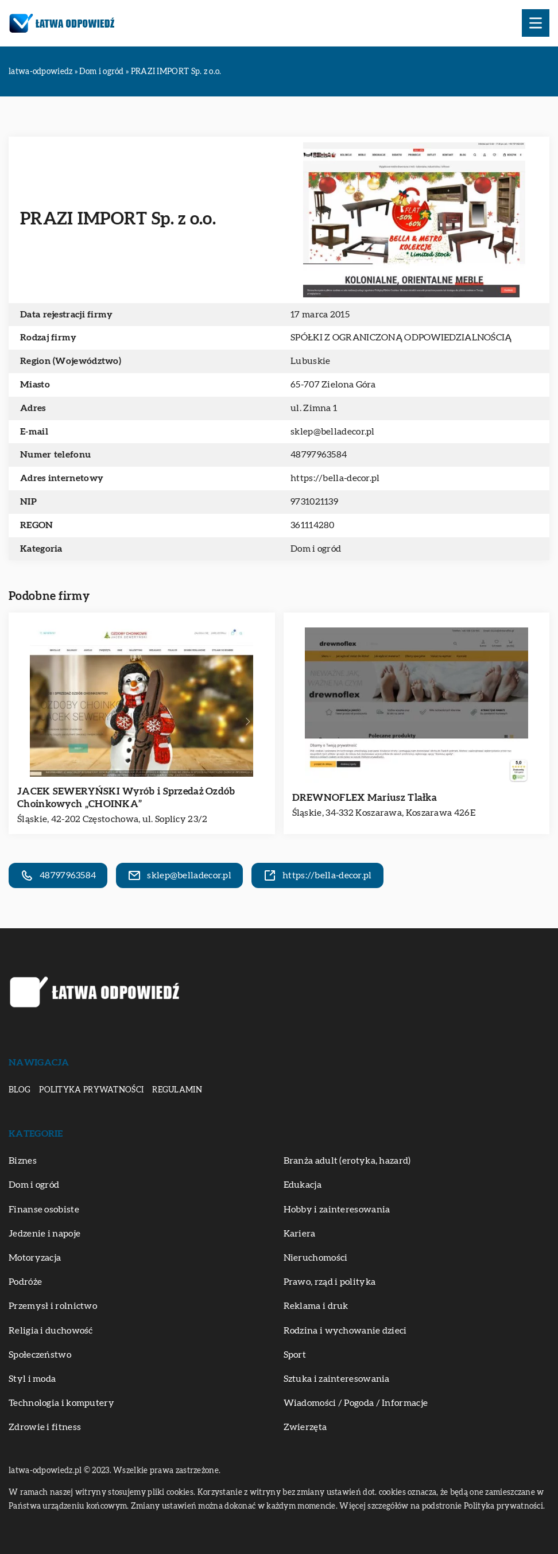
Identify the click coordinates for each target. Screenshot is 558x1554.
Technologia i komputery (61, 1403)
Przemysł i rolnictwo (53, 1306)
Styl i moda (32, 1379)
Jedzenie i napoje (44, 1233)
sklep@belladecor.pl (332, 431)
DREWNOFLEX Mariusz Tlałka (364, 798)
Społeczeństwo (40, 1354)
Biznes (23, 1160)
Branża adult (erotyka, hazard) (347, 1160)
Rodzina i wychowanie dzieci (345, 1330)
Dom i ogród (315, 548)
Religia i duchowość (51, 1330)
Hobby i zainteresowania (337, 1209)
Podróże (25, 1281)
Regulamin (177, 1090)
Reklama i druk (316, 1306)
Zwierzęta (305, 1427)
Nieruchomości (316, 1257)
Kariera (300, 1233)
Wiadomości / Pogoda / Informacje (356, 1403)
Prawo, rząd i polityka (330, 1281)
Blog (19, 1090)
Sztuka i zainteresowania (337, 1379)
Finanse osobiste (44, 1209)
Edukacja (302, 1184)
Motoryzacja (35, 1257)
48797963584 (318, 454)
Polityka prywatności (91, 1090)
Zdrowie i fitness (45, 1427)
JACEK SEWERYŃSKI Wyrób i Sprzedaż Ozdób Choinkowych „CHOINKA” (126, 797)
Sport (295, 1354)
